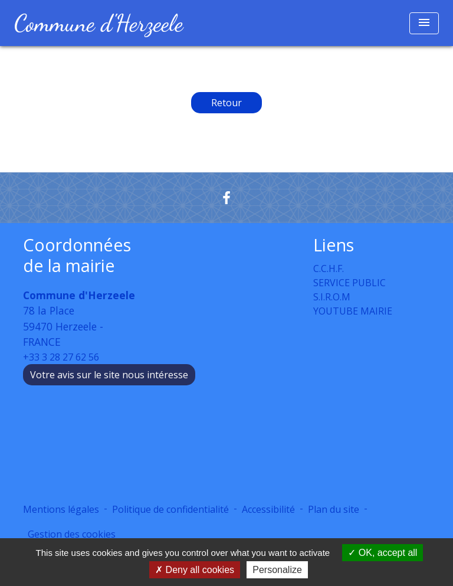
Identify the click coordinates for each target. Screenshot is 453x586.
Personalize (277, 570)
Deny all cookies (194, 570)
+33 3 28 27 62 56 (61, 357)
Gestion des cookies (72, 534)
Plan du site (333, 509)
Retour (226, 102)
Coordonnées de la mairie (77, 255)
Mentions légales (61, 509)
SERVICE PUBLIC (349, 282)
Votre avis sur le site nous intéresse (109, 374)
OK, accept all (382, 553)
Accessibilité (268, 509)
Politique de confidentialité (170, 509)
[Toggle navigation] (424, 23)
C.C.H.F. (328, 268)
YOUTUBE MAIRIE (352, 311)
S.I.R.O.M (331, 296)
